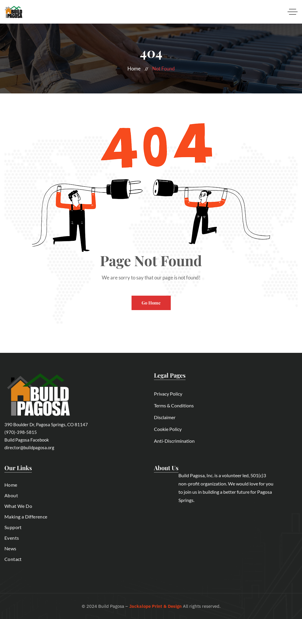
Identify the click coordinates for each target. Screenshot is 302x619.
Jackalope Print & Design (155, 606)
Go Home (151, 303)
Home (134, 68)
